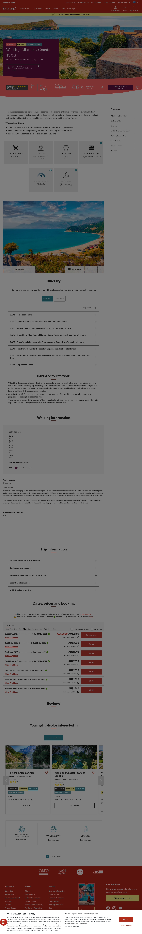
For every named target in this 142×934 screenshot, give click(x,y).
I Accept (126, 919)
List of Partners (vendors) (74, 926)
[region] (71, 922)
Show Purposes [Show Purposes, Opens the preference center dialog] (126, 925)
